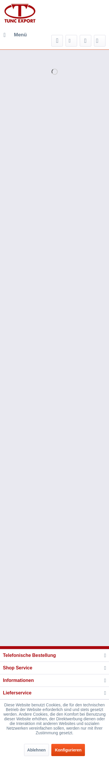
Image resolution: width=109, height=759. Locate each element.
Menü (15, 34)
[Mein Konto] (85, 41)
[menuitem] (15, 35)
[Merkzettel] (71, 41)
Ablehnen (36, 750)
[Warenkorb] (100, 41)
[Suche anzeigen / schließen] (57, 41)
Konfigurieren (68, 750)
